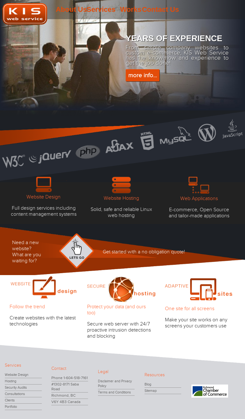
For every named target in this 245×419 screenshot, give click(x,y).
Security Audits (16, 387)
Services (100, 9)
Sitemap (151, 391)
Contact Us (160, 9)
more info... (142, 75)
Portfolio (11, 407)
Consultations (15, 394)
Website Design (16, 375)
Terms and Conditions (114, 392)
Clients (10, 400)
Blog (148, 384)
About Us (71, 9)
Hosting (10, 381)
